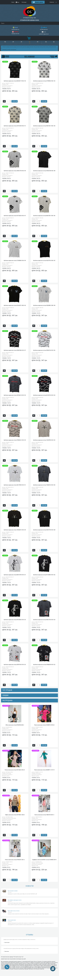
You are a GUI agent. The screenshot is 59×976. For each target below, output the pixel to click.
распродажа (7, 700)
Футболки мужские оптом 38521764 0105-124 (44, 619)
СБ (46, 41)
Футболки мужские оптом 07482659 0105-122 (44, 664)
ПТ (37, 41)
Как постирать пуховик (13, 890)
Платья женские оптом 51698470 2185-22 (44, 725)
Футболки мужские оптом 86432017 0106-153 (15, 81)
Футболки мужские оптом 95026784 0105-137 (15, 350)
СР (21, 41)
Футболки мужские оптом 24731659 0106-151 (15, 125)
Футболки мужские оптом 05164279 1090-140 (15, 305)
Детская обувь (45, 46)
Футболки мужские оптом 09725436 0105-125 (15, 619)
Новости (29, 886)
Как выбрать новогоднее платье (14, 900)
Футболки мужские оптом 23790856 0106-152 (44, 81)
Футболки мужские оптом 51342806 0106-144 (15, 260)
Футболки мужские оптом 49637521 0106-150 (44, 125)
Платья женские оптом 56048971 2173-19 (44, 770)
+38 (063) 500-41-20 (15, 29)
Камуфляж (4, 49)
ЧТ (29, 41)
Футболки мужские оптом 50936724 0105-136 (44, 350)
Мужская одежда (5, 46)
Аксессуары (54, 46)
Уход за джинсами (12, 920)
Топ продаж (7, 690)
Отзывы (29, 935)
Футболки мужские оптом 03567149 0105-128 (44, 530)
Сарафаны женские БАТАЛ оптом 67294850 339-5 (44, 859)
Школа (50, 46)
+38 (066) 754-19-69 (15, 33)
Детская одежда (26, 46)
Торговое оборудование (11, 49)
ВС (54, 41)
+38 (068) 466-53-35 (44, 29)
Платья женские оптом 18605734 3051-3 (44, 814)
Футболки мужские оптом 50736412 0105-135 (15, 395)
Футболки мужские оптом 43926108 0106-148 (44, 170)
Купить (14, 101)
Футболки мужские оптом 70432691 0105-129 (15, 530)
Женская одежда (13, 46)
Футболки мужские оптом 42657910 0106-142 (44, 260)
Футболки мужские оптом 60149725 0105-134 (44, 395)
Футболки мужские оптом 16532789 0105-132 (44, 440)
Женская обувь (39, 46)
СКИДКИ (5, 695)
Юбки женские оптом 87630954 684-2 (15, 725)
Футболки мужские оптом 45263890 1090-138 (44, 305)
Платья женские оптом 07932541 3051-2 (15, 859)
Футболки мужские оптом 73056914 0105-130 (44, 485)
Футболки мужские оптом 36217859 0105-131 (15, 485)
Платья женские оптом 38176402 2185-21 (15, 770)
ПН (5, 41)
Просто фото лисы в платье (13, 910)
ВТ (13, 41)
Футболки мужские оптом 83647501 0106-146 (44, 215)
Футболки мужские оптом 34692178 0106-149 (15, 170)
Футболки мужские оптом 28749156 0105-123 (15, 664)
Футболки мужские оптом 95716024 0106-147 (15, 215)
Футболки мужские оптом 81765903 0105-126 (44, 574)
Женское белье (19, 46)
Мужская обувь (33, 46)
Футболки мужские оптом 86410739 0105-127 (15, 574)
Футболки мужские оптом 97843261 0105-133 (15, 440)
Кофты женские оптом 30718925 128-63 (14, 814)
